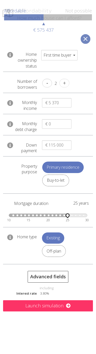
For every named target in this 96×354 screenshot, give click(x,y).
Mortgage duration (31, 204)
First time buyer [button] (59, 56)
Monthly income (29, 106)
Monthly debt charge (26, 128)
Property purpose (29, 170)
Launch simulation (48, 307)
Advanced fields (48, 277)
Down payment (29, 149)
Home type (27, 238)
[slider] (67, 216)
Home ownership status (27, 61)
